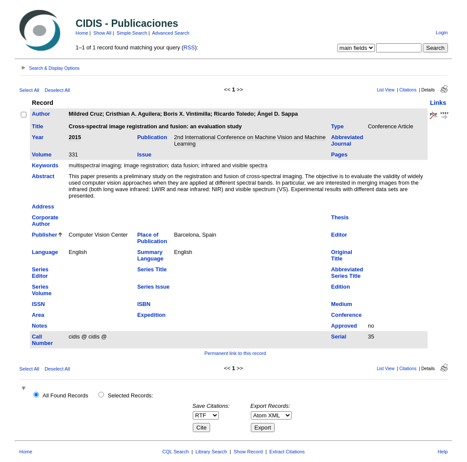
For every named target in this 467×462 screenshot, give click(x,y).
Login (442, 32)
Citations (408, 90)
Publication (152, 137)
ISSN (38, 304)
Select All (29, 90)
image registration (146, 165)
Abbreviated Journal (347, 140)
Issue (144, 154)
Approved (344, 325)
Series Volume (42, 289)
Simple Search (132, 33)
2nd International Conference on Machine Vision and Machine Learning (250, 140)
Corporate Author (45, 220)
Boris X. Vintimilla (187, 114)
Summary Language (150, 255)
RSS (189, 47)
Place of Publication (152, 237)
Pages (339, 154)
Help (443, 451)
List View (386, 90)
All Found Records (65, 395)
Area (38, 315)
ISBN (144, 304)
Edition (340, 286)
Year (38, 137)
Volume (42, 154)
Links (438, 102)
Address (43, 206)
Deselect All (57, 90)
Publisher (44, 234)
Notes (40, 325)
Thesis (340, 217)
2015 (75, 137)
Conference (346, 315)
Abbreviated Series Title (347, 272)
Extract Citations (287, 451)
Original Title (341, 255)
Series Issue (153, 286)
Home (82, 33)
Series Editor (40, 272)
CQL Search (175, 451)
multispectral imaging (95, 165)
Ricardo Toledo (234, 114)
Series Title (152, 269)
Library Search (211, 451)
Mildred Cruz (86, 114)
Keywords (45, 165)
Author (41, 114)
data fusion (184, 165)
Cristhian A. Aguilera (133, 114)
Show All (102, 33)
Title (37, 126)
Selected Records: (130, 395)
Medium (341, 304)
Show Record (248, 451)
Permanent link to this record (235, 353)
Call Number (42, 339)
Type (337, 126)
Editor (339, 234)
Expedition (151, 315)
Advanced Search (170, 33)
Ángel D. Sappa (277, 114)
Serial (338, 336)
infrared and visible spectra (234, 165)
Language (45, 252)
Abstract (43, 176)
